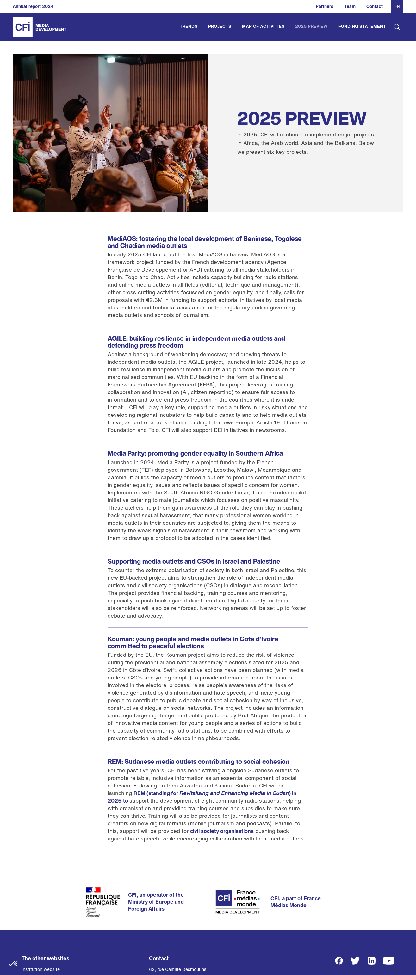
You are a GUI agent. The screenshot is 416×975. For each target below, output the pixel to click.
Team (350, 6)
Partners (324, 6)
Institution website (41, 969)
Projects (219, 26)
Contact (374, 6)
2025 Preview (311, 26)
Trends (188, 26)
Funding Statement (362, 26)
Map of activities (263, 26)
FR (397, 6)
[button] (13, 964)
